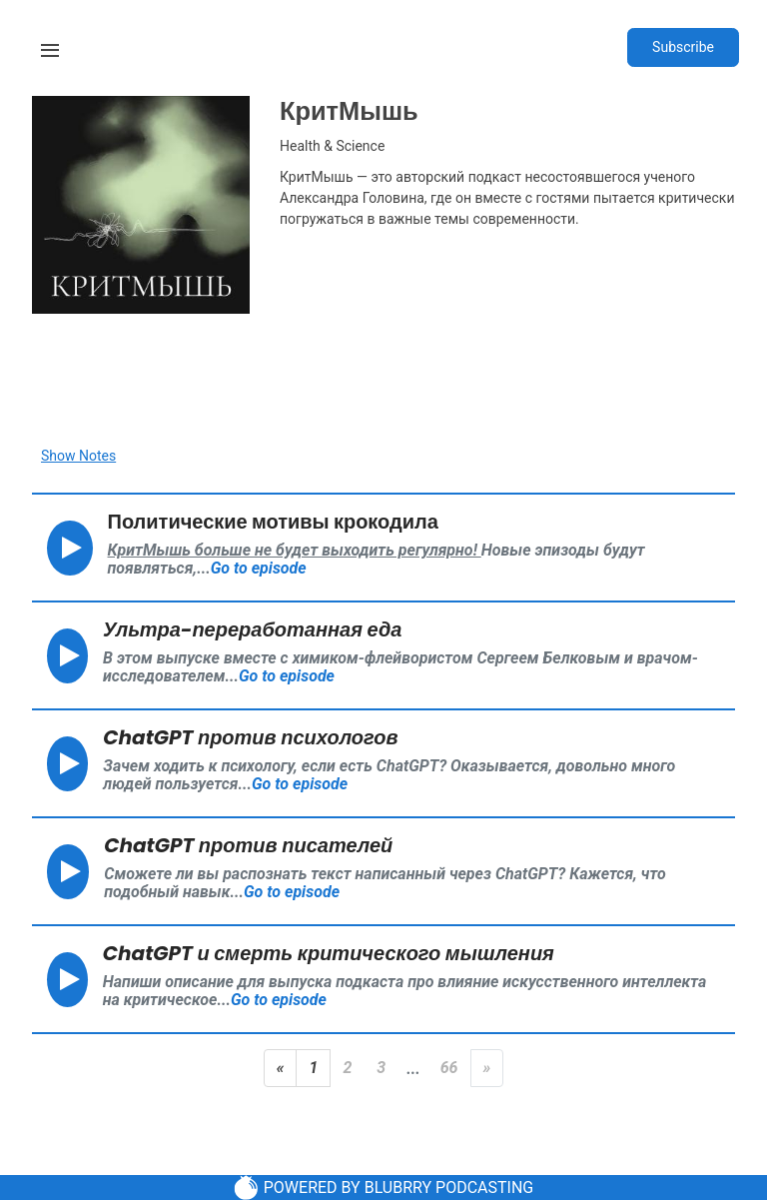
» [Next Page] (487, 1067)
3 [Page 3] (381, 1067)
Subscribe (683, 47)
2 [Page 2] (347, 1067)
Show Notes (78, 456)
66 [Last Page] (449, 1067)
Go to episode (259, 568)
